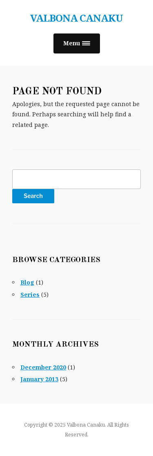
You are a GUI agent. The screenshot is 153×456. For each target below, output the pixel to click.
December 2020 (43, 367)
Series (30, 294)
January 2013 (39, 379)
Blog (27, 282)
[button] (76, 43)
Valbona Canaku (76, 17)
